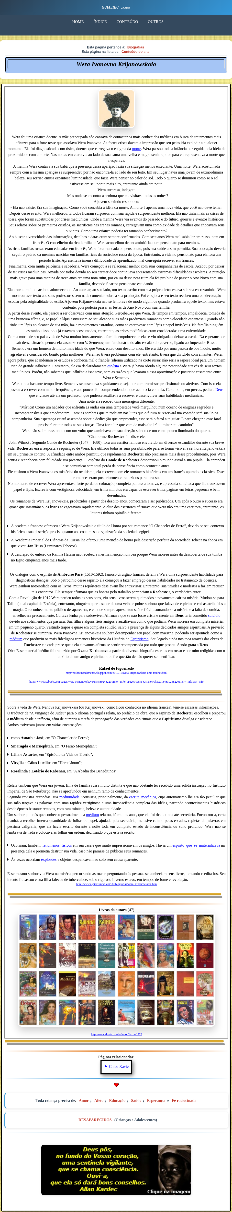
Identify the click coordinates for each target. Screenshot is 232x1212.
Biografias (135, 47)
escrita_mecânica (142, 797)
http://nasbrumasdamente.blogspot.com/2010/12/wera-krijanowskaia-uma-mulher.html (116, 673)
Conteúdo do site (135, 52)
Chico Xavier (119, 1066)
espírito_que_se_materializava (196, 845)
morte (136, 149)
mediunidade (69, 797)
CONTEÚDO (127, 22)
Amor (83, 1100)
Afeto (98, 1100)
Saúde (136, 1100)
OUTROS (156, 22)
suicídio (214, 615)
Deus (219, 389)
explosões (48, 859)
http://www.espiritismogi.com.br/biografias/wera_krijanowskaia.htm (116, 884)
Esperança (156, 1100)
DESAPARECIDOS (95, 1120)
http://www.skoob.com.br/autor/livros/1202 (116, 1034)
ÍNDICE (100, 22)
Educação (117, 1100)
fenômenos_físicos (57, 845)
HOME (78, 22)
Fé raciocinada (184, 1100)
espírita (113, 366)
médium (16, 639)
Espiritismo (140, 639)
